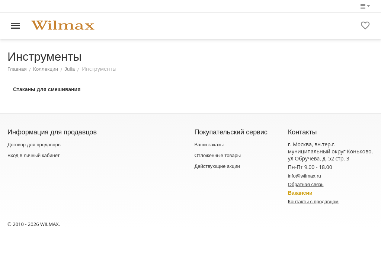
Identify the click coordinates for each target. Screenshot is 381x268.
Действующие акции (217, 166)
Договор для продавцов (34, 144)
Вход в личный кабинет (33, 155)
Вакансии (300, 193)
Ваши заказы (209, 144)
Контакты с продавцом (313, 201)
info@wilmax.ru (304, 176)
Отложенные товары (217, 155)
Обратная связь (306, 184)
